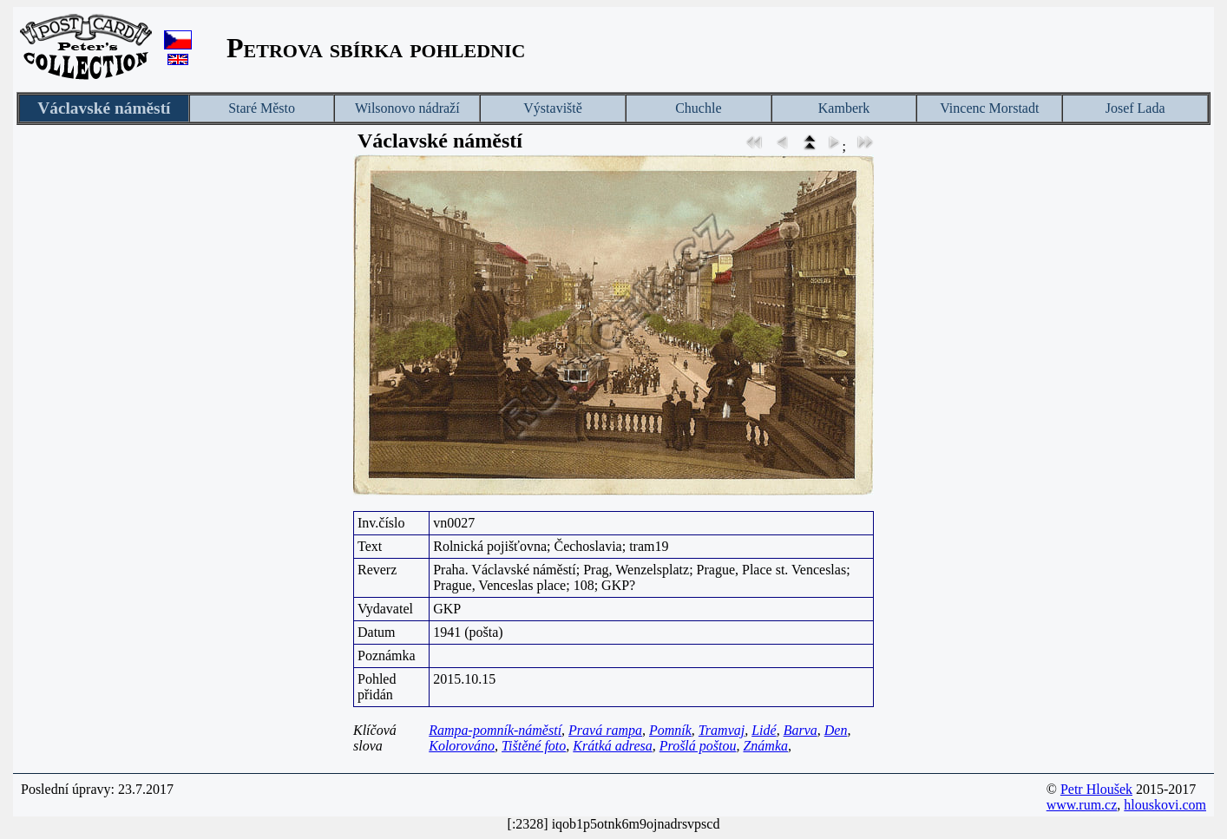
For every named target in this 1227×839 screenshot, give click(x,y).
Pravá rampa (605, 730)
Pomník (670, 730)
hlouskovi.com (1165, 804)
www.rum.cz (1082, 804)
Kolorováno (462, 745)
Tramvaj (722, 730)
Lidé (763, 730)
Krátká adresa (612, 745)
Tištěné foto (534, 745)
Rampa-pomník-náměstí (495, 730)
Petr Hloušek (1096, 789)
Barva (800, 730)
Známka (765, 745)
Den (836, 730)
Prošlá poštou (698, 745)
